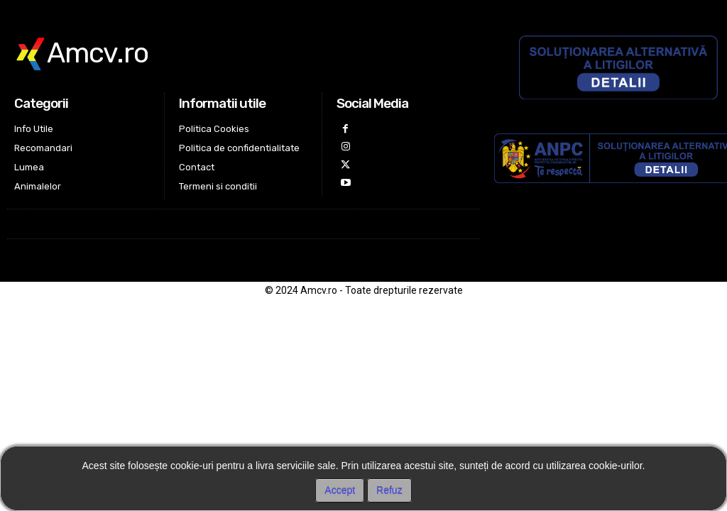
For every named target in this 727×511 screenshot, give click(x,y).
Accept (339, 490)
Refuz (389, 490)
